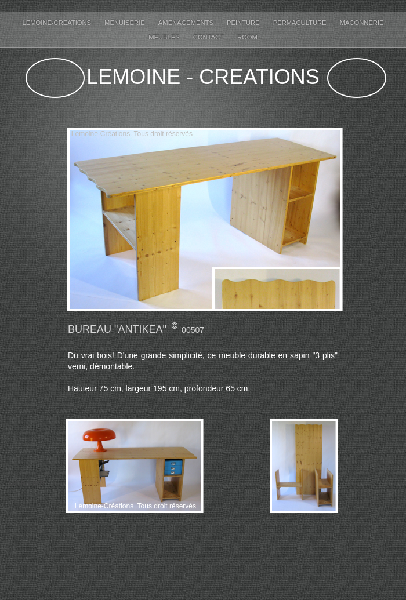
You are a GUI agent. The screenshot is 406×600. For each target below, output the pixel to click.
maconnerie (362, 22)
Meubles (165, 37)
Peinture (244, 22)
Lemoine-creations (57, 22)
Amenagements (186, 22)
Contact (209, 37)
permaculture (300, 22)
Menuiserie (125, 22)
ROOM (247, 37)
